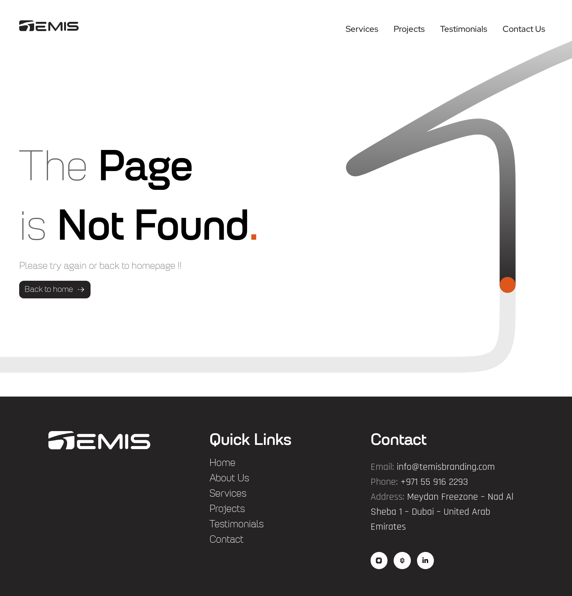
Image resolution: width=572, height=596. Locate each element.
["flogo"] (99, 440)
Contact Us (524, 29)
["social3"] (426, 560)
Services (362, 29)
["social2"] (402, 560)
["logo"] (49, 25)
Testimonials (463, 29)
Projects (409, 29)
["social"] (379, 560)
